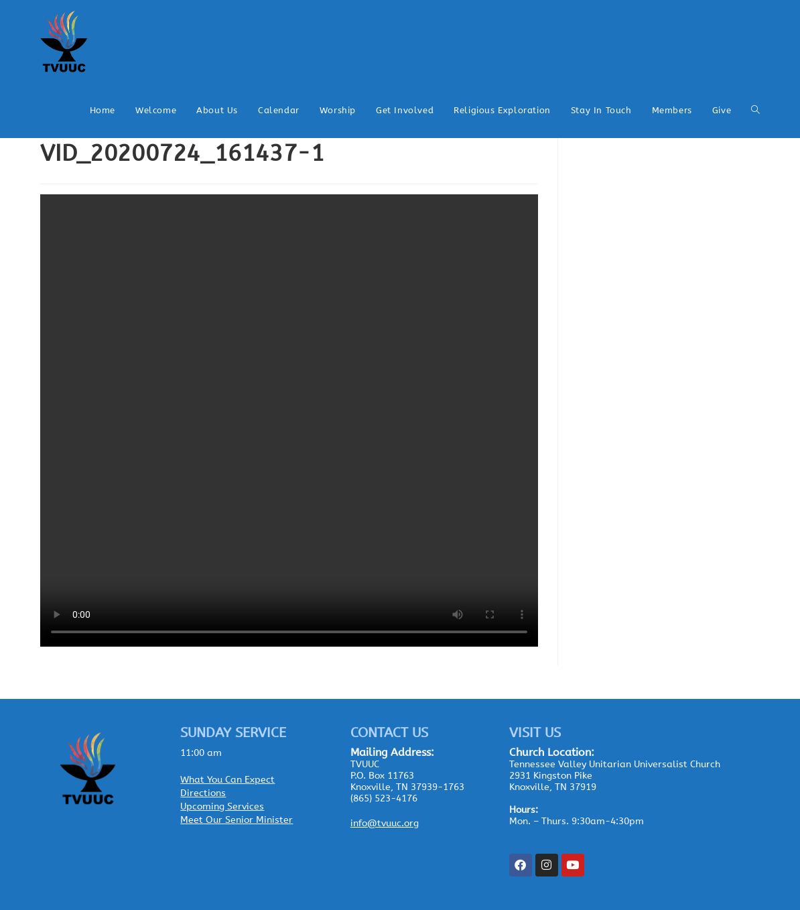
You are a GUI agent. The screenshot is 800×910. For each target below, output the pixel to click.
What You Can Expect (227, 779)
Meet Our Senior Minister (236, 820)
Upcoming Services (222, 806)
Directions (203, 793)
